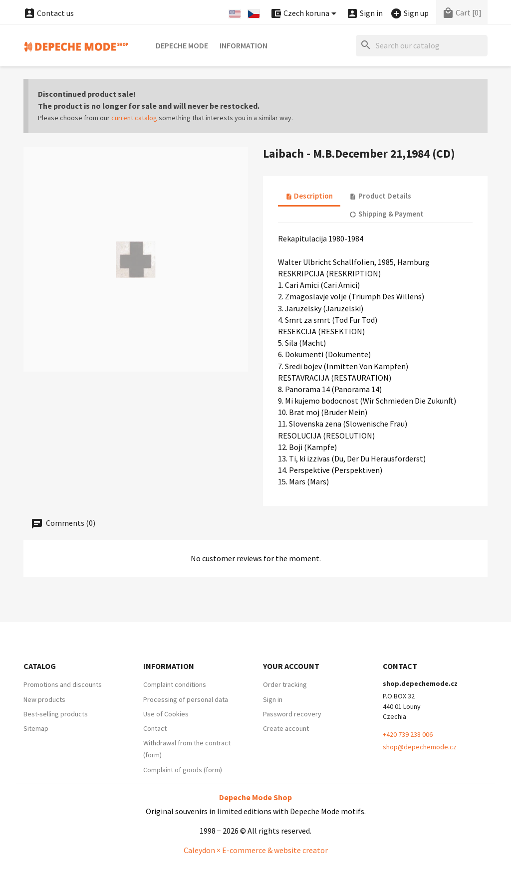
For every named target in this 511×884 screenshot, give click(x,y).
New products (44, 699)
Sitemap (35, 728)
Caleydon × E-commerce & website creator (256, 850)
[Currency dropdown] (305, 13)
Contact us (48, 13)
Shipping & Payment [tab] (386, 214)
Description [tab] (309, 196)
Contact (155, 728)
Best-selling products (55, 713)
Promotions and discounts (62, 684)
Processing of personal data (185, 699)
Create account (286, 728)
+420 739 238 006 (408, 734)
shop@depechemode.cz (420, 746)
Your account (291, 666)
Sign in (272, 699)
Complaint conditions (174, 684)
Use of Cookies (166, 713)
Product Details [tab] (380, 196)
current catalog (134, 117)
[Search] (422, 45)
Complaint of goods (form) (182, 769)
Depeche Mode (182, 45)
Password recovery (292, 713)
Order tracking (285, 684)
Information (243, 45)
